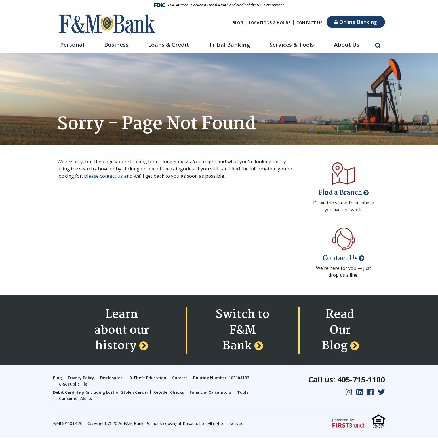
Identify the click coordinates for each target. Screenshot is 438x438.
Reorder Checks (168, 392)
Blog (238, 22)
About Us (346, 44)
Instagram (349, 392)
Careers (179, 378)
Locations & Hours (269, 22)
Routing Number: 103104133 (221, 378)
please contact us (103, 176)
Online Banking (355, 21)
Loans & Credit (168, 44)
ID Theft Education (147, 378)
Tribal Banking (229, 44)
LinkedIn (359, 392)
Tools (242, 392)
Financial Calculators (210, 392)
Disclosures (111, 378)
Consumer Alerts (75, 399)
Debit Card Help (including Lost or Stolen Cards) (100, 392)
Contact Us (309, 22)
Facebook (370, 392)
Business (116, 44)
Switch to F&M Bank (243, 330)
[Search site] (378, 45)
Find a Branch (340, 193)
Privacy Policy (81, 378)
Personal (72, 44)
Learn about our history (121, 330)
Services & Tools (291, 44)
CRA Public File (73, 384)
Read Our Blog (338, 330)
